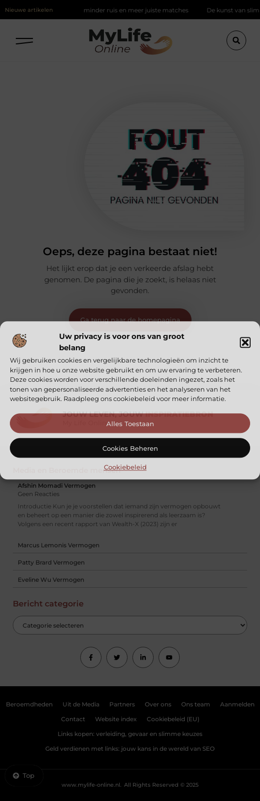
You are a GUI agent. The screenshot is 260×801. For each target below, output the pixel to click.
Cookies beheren (130, 448)
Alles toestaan (130, 424)
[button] (245, 342)
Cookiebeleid (125, 467)
